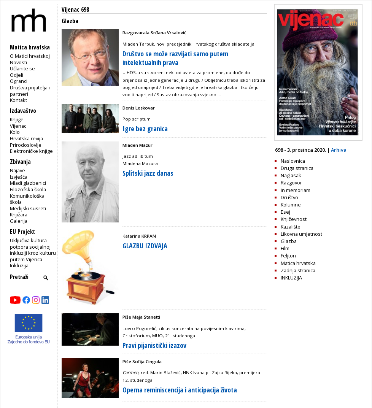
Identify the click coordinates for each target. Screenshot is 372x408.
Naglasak (291, 175)
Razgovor (291, 182)
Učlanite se (22, 68)
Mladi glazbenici (28, 182)
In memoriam (295, 190)
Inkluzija (19, 265)
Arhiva (339, 149)
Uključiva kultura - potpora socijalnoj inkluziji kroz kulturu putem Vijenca (33, 250)
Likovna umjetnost (301, 233)
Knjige (17, 119)
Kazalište (290, 226)
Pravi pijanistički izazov (154, 345)
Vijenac (18, 125)
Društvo (289, 197)
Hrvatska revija (26, 138)
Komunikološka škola (27, 199)
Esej (285, 211)
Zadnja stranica (298, 270)
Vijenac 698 (75, 10)
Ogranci (18, 81)
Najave (17, 170)
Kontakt (18, 100)
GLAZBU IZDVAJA (144, 245)
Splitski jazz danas (147, 173)
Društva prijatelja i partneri (30, 90)
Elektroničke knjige (31, 151)
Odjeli (16, 74)
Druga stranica (297, 168)
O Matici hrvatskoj (30, 55)
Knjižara (18, 214)
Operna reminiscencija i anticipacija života (179, 389)
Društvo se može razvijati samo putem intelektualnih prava (175, 58)
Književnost (294, 219)
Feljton (288, 255)
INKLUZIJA (291, 277)
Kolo (15, 132)
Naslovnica (293, 160)
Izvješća (18, 176)
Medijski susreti (28, 208)
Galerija (18, 220)
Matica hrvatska (298, 263)
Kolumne (291, 204)
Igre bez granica (145, 128)
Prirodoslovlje (25, 144)
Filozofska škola (28, 189)
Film (285, 248)
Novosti (18, 62)
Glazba (289, 241)
